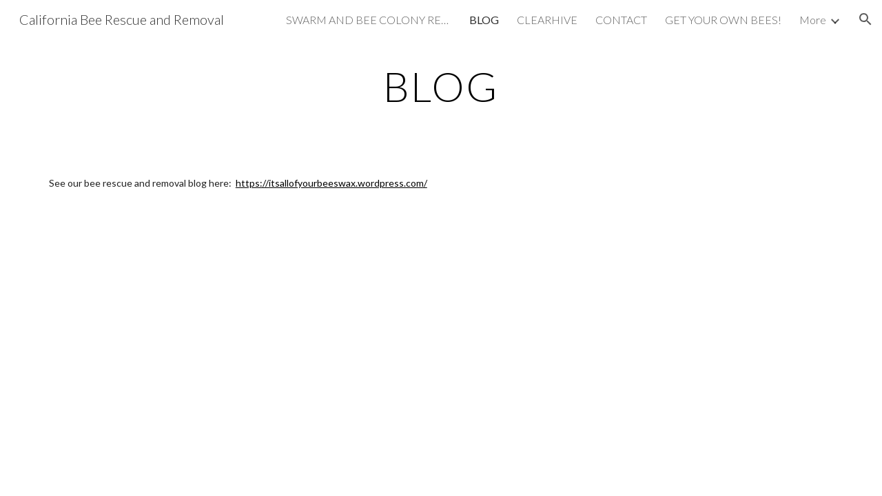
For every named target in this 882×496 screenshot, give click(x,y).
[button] (865, 19)
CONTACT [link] (621, 19)
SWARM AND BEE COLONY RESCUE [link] (368, 19)
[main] (441, 86)
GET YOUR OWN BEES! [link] (723, 19)
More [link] (812, 19)
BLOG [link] (484, 19)
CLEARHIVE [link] (547, 19)
